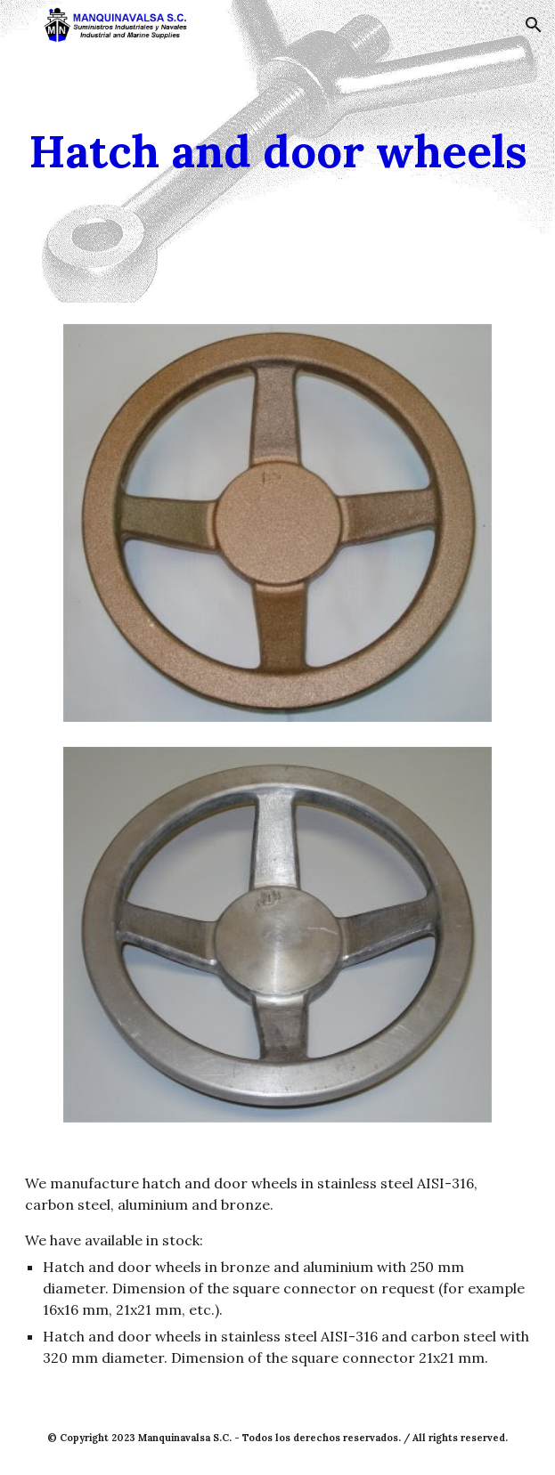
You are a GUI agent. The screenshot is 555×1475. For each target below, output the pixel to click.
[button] (21, 24)
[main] (277, 151)
